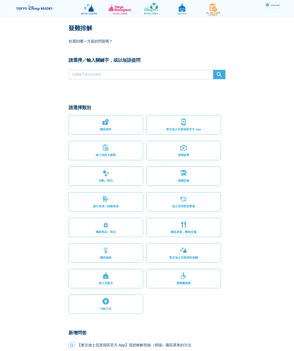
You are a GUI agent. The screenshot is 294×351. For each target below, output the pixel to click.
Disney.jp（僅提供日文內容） (224, 338)
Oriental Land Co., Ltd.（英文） (178, 338)
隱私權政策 (77, 338)
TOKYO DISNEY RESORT (42, 8)
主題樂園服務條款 (121, 338)
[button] (87, 117)
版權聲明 (145, 338)
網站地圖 (57, 338)
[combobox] (147, 74)
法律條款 (96, 338)
